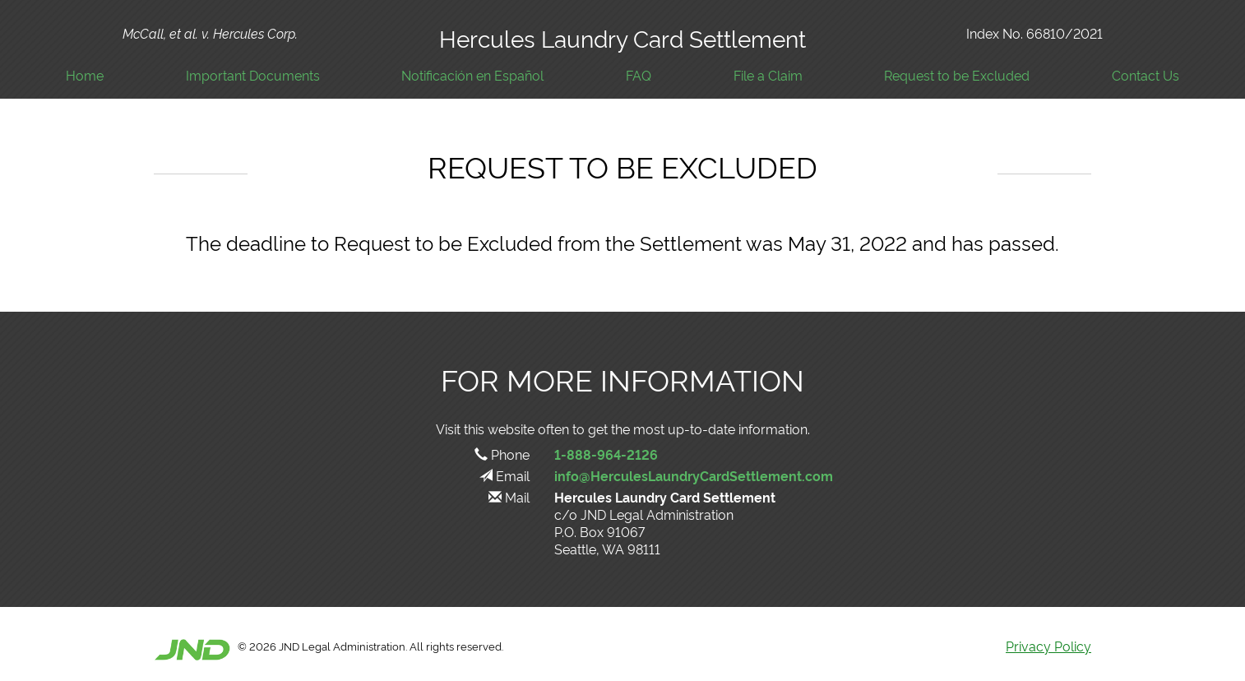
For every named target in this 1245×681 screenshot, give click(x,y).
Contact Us (1145, 75)
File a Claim (768, 75)
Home (85, 75)
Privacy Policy (1048, 646)
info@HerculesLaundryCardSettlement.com (693, 475)
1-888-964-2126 (606, 454)
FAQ (638, 75)
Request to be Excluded (957, 75)
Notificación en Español (472, 75)
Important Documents (253, 75)
